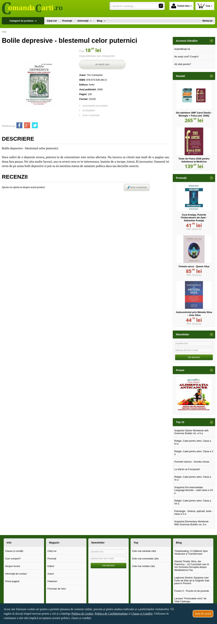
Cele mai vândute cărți (144, 551)
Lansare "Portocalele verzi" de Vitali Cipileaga (190, 600)
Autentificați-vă (182, 49)
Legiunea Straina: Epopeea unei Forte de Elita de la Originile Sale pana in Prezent (191, 580)
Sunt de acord (203, 613)
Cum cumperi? (13, 558)
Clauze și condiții (14, 551)
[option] (194, 394)
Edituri (50, 566)
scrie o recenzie (91, 115)
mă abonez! (194, 357)
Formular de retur (56, 588)
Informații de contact (16, 573)
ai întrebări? (89, 110)
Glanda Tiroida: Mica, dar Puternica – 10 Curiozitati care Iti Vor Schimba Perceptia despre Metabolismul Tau (191, 565)
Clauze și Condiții (142, 613)
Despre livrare (12, 566)
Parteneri (52, 581)
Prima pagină (12, 581)
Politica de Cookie (82, 613)
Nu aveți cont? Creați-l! (186, 56)
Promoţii (51, 558)
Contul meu (180, 6)
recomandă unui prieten (95, 105)
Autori (50, 573)
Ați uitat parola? (182, 64)
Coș (203, 5)
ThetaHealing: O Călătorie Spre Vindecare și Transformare (191, 552)
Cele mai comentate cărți (145, 558)
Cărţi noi (51, 551)
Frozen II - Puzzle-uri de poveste (191, 590)
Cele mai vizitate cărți (143, 566)
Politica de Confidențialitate (111, 613)
